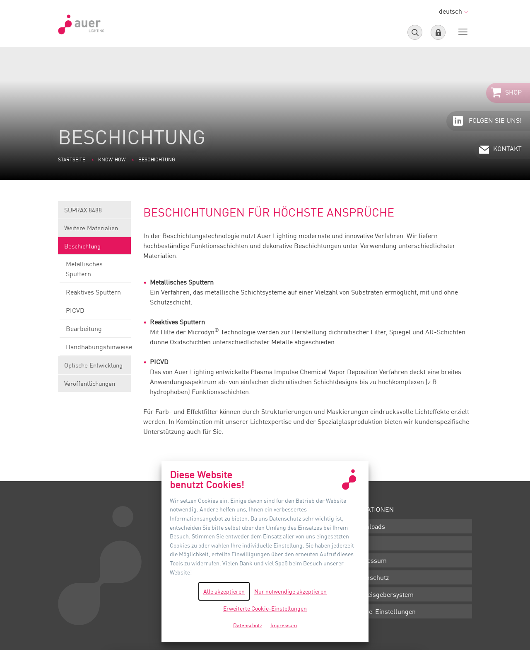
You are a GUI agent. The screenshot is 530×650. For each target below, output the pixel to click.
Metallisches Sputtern (95, 271)
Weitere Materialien (94, 230)
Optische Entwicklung (94, 367)
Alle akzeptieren (224, 591)
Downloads (369, 526)
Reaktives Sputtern (95, 294)
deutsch (453, 11)
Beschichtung (94, 248)
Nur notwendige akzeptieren (290, 591)
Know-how (111, 159)
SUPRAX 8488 (94, 212)
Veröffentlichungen (89, 383)
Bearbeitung (95, 331)
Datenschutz (371, 577)
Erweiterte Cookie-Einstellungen (265, 608)
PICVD (95, 312)
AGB (359, 543)
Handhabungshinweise (95, 349)
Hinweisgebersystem (383, 594)
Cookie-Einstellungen (384, 611)
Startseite (71, 159)
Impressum (370, 560)
